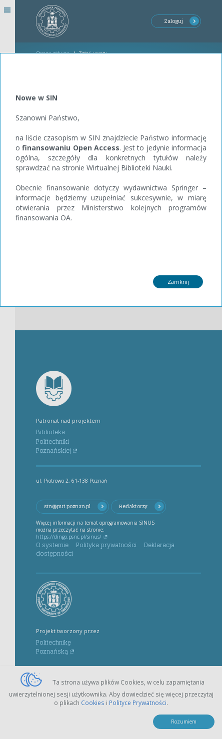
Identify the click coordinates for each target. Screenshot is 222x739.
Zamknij (178, 281)
